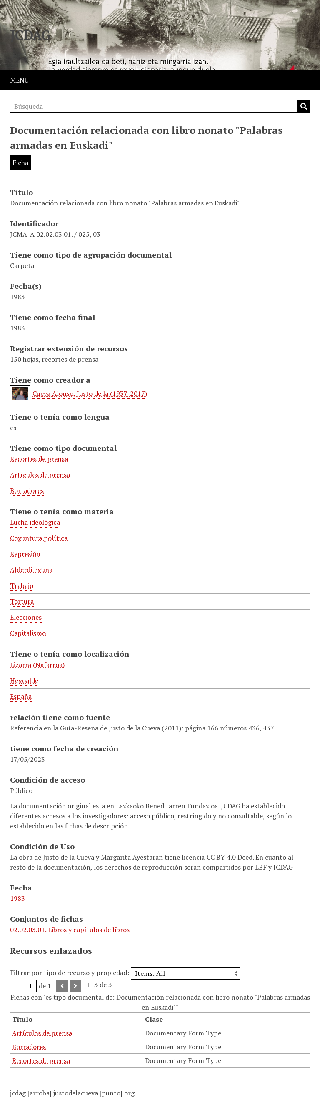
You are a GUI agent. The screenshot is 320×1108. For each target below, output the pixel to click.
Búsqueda (304, 106)
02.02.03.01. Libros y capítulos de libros (70, 929)
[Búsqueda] (160, 106)
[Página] (23, 986)
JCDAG (30, 35)
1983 (17, 898)
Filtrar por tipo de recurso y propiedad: (125, 972)
